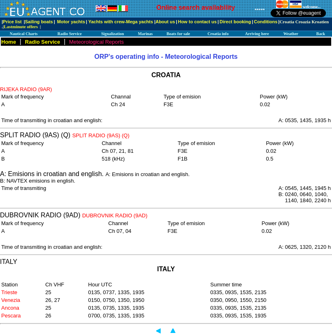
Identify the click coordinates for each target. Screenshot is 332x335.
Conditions (265, 21)
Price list (12, 21)
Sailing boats (39, 21)
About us (165, 21)
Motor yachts (71, 21)
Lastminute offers (21, 26)
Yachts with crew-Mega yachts (120, 21)
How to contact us (197, 21)
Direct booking (235, 21)
